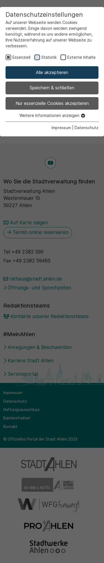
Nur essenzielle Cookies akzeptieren (52, 103)
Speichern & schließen (52, 87)
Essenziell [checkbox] (21, 57)
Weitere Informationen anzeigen (52, 115)
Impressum (61, 127)
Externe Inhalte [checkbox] (81, 57)
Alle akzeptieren (52, 72)
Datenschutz (86, 127)
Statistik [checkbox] (49, 57)
